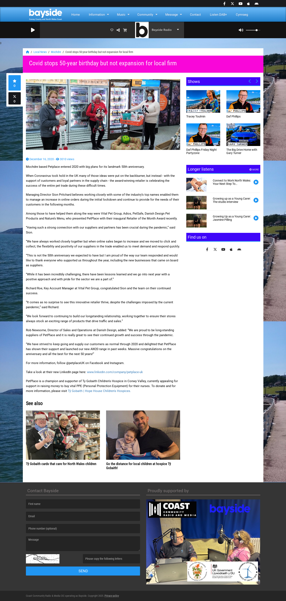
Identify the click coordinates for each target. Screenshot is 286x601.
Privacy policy (111, 595)
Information (97, 14)
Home (75, 14)
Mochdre (56, 52)
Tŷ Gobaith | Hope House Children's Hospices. (99, 391)
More (254, 169)
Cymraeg (242, 14)
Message (171, 14)
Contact (195, 14)
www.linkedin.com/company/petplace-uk (115, 372)
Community (145, 14)
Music (121, 14)
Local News (40, 52)
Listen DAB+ (218, 14)
